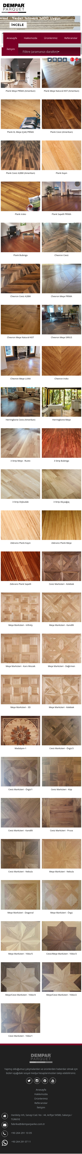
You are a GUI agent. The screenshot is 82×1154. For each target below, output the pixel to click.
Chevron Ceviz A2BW (20, 296)
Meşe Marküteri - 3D (20, 707)
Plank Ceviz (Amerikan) (61, 131)
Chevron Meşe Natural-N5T (20, 337)
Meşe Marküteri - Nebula (61, 871)
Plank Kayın (61, 173)
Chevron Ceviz (62, 255)
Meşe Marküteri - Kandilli (61, 625)
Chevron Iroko (62, 378)
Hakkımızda (30, 38)
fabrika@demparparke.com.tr (28, 1124)
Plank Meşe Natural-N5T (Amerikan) (61, 90)
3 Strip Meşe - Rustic (20, 460)
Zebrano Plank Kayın (20, 542)
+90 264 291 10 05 (21, 1132)
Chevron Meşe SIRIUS (61, 337)
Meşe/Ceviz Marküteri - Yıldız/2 (61, 994)
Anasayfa (12, 38)
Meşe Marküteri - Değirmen (61, 666)
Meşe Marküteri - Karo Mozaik (20, 666)
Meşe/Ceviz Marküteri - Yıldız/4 (20, 994)
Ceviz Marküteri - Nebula (20, 871)
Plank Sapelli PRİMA (61, 214)
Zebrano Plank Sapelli (20, 584)
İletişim (11, 49)
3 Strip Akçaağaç (61, 501)
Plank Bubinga (20, 255)
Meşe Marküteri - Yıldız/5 (20, 953)
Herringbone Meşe (61, 419)
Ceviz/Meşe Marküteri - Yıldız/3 (61, 953)
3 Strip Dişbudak (20, 501)
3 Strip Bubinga (61, 460)
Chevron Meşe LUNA (20, 378)
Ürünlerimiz (50, 38)
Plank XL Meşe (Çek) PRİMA (20, 131)
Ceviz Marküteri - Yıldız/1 (20, 1035)
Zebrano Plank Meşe (61, 542)
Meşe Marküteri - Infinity (20, 625)
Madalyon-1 (20, 748)
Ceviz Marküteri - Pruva (61, 830)
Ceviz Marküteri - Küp (61, 789)
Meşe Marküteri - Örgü (61, 912)
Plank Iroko (20, 214)
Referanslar (70, 38)
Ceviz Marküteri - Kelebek (61, 584)
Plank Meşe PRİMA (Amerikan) (20, 90)
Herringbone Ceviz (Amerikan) (20, 419)
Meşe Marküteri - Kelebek (61, 707)
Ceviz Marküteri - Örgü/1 (20, 789)
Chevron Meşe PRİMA (61, 296)
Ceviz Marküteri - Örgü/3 (61, 748)
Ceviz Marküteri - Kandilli (20, 830)
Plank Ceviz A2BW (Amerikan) (20, 173)
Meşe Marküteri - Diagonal (21, 912)
